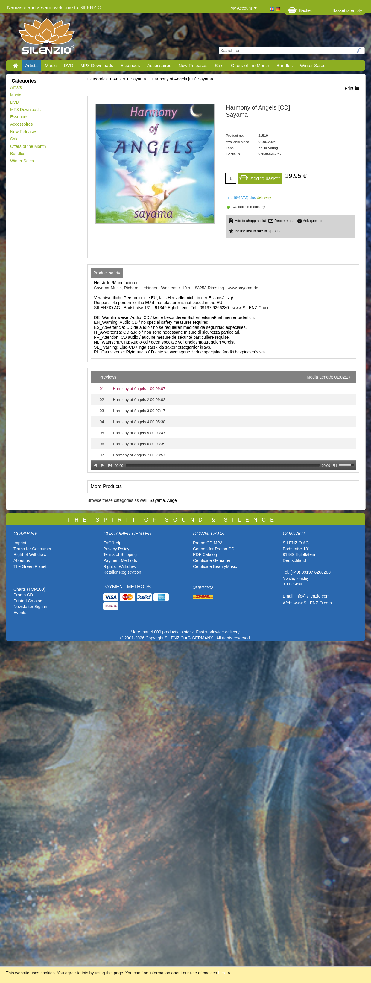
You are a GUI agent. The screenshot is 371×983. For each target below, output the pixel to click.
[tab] (107, 273)
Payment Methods (120, 560)
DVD (68, 65)
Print (349, 88)
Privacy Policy (116, 548)
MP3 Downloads (96, 65)
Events (19, 612)
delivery (264, 197)
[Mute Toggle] (334, 465)
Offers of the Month (250, 65)
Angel (172, 500)
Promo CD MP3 (207, 542)
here (222, 972)
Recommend (284, 221)
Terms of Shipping (120, 554)
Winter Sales (312, 65)
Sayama (157, 500)
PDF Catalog (205, 554)
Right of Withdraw (29, 554)
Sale (219, 65)
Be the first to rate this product (258, 231)
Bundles (284, 65)
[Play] (102, 465)
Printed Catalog (27, 600)
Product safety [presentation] (106, 273)
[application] (223, 420)
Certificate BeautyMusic (215, 566)
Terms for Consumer (32, 548)
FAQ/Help (112, 542)
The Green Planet (30, 566)
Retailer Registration (122, 572)
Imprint (19, 542)
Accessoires (159, 65)
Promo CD (23, 594)
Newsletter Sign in (30, 606)
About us (21, 560)
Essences (130, 65)
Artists (31, 65)
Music (51, 65)
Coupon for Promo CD (214, 548)
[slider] (223, 465)
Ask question (313, 221)
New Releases (193, 65)
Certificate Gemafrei (211, 560)
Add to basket (259, 177)
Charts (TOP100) (29, 589)
